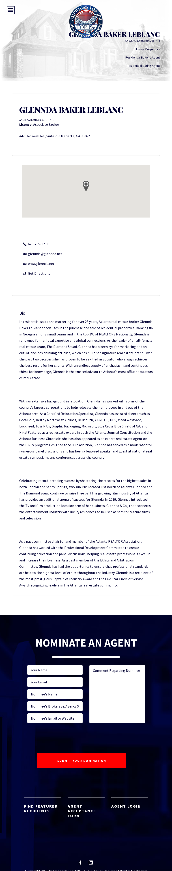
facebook (80, 864)
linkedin (91, 864)
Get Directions (39, 273)
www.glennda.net (41, 263)
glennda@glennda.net (45, 253)
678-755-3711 (38, 244)
